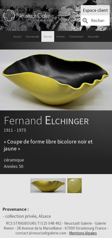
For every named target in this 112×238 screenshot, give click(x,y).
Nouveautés (32, 36)
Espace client (95, 10)
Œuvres (48, 36)
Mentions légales (83, 233)
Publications (76, 36)
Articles (61, 36)
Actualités (93, 36)
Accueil (17, 36)
